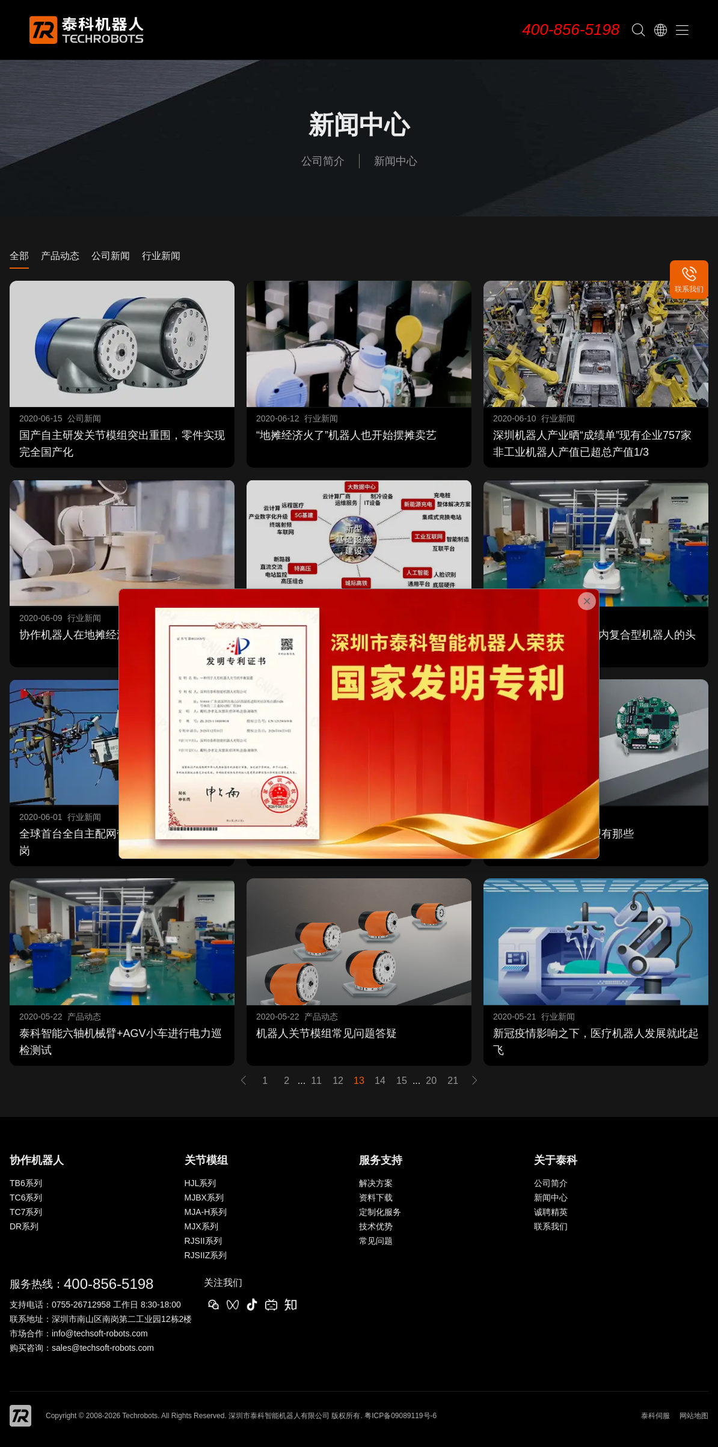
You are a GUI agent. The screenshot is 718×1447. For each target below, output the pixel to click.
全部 (19, 256)
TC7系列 (26, 1212)
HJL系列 (200, 1183)
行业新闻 (161, 256)
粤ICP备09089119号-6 (400, 1416)
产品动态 (60, 256)
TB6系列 (26, 1183)
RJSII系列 (203, 1241)
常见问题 (376, 1241)
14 (380, 1080)
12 (338, 1080)
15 (401, 1080)
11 (316, 1080)
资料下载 (376, 1197)
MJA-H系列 (206, 1212)
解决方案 (376, 1183)
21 (452, 1080)
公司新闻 (110, 256)
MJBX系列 (204, 1197)
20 (431, 1080)
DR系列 (24, 1226)
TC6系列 (26, 1197)
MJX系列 (201, 1226)
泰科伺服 (655, 1416)
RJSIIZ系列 (206, 1255)
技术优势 (376, 1226)
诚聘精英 (551, 1212)
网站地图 (694, 1416)
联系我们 (551, 1226)
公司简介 (323, 161)
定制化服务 (380, 1212)
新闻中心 (395, 161)
